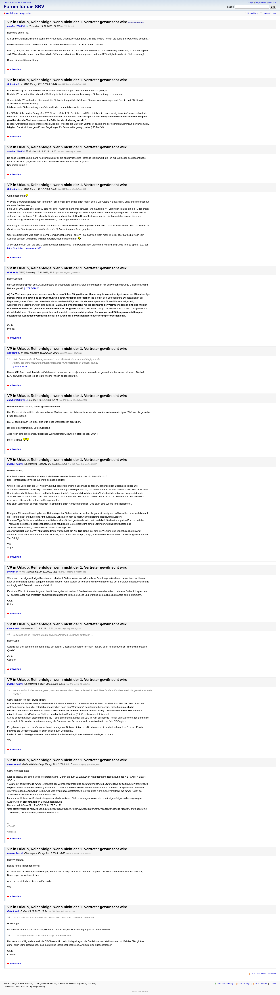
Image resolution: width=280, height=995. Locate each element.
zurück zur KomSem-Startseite (17, 2)
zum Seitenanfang (225, 983)
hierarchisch (252, 13)
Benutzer (272, 2)
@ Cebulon (85, 684)
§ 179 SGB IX (31, 288)
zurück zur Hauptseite (18, 13)
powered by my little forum (140, 991)
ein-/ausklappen (269, 13)
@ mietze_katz (80, 572)
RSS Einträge (244, 983)
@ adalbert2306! (79, 84)
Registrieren (261, 2)
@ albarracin (85, 853)
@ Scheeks (76, 151)
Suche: (231, 6)
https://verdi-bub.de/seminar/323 (24, 248)
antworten (15, 69)
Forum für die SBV (24, 6)
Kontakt (273, 983)
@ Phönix (78, 353)
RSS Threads (261, 983)
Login (250, 2)
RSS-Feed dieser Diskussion (263, 974)
